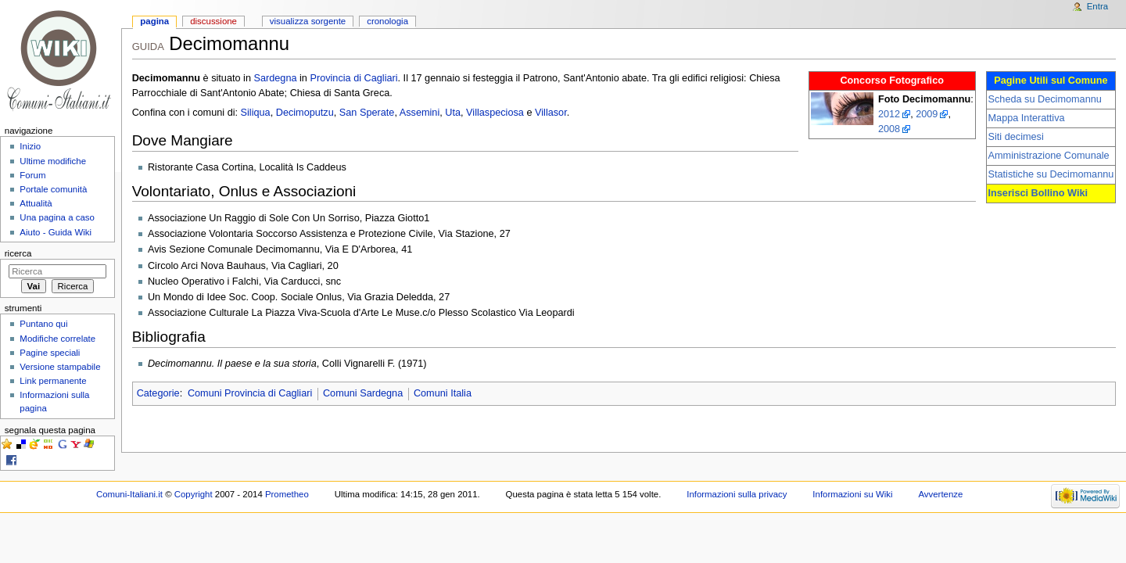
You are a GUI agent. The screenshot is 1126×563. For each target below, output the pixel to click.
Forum (32, 175)
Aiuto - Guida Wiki (55, 232)
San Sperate (367, 112)
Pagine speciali (50, 352)
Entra (1097, 6)
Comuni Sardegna (363, 393)
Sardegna (274, 78)
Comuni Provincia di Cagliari (250, 393)
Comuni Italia (443, 393)
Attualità (36, 203)
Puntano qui (43, 323)
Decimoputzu (305, 112)
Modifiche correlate (57, 338)
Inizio (30, 146)
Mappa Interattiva (1026, 118)
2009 (927, 114)
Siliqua (256, 112)
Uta (453, 112)
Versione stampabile (60, 366)
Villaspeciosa (495, 112)
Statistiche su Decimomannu (1051, 174)
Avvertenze (940, 494)
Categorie (158, 393)
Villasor (551, 112)
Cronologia (387, 21)
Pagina (154, 21)
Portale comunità (53, 189)
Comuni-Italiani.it (129, 494)
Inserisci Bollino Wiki (1038, 193)
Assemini (419, 112)
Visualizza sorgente (308, 21)
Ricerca (18, 253)
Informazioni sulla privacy (737, 494)
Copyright (193, 494)
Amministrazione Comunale (1049, 155)
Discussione (213, 21)
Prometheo (287, 494)
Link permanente (53, 380)
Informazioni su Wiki (852, 494)
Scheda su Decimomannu (1045, 99)
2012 (889, 114)
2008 (889, 129)
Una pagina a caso (57, 217)
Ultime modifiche (53, 161)
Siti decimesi (1016, 136)
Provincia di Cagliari (353, 78)
